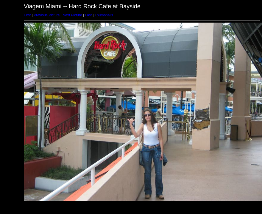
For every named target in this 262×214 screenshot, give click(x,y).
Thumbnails (104, 15)
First (27, 15)
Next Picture (72, 15)
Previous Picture (47, 15)
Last (88, 15)
